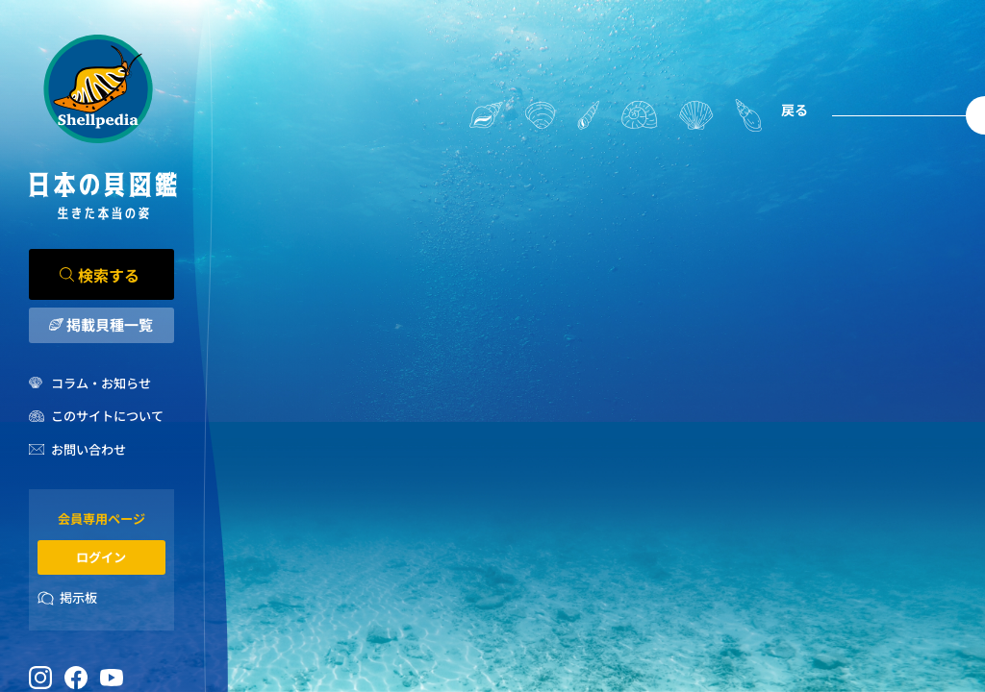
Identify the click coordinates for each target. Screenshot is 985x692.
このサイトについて (107, 416)
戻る (794, 109)
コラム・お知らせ (101, 383)
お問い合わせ (88, 449)
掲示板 (78, 597)
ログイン (101, 557)
